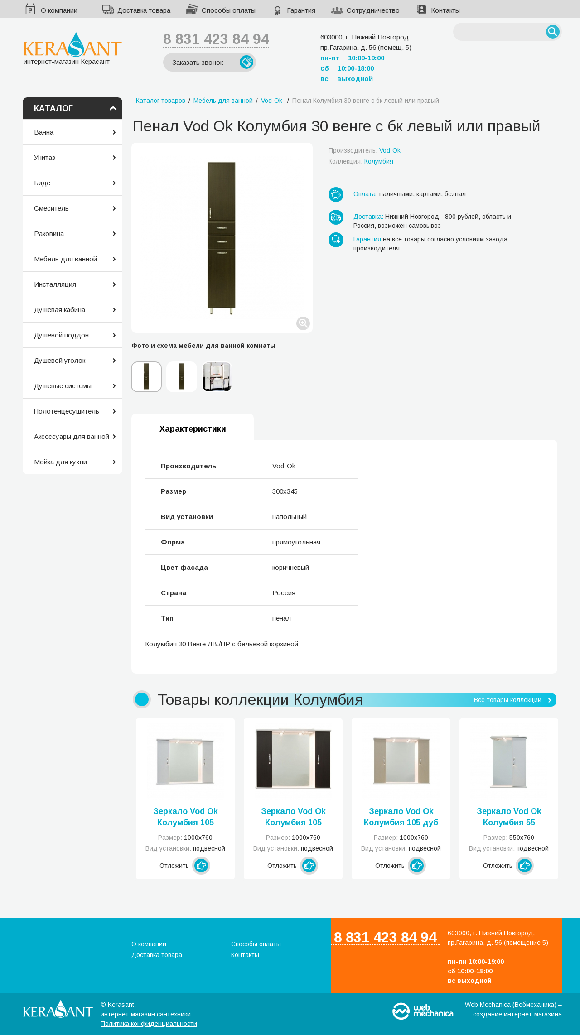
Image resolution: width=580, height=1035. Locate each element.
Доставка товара (143, 10)
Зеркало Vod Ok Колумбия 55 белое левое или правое (508, 817)
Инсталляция (55, 284)
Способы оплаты (229, 10)
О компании (59, 10)
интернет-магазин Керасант (73, 48)
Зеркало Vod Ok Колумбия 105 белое (185, 817)
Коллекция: (361, 161)
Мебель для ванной (65, 259)
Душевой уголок (59, 360)
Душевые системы (63, 386)
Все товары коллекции (507, 699)
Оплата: (365, 193)
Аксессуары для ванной (71, 436)
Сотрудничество (373, 10)
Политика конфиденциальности (149, 1023)
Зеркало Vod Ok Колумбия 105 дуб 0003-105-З (401, 817)
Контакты (445, 10)
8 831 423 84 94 (216, 39)
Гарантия (301, 10)
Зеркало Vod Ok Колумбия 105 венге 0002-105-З (293, 817)
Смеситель (51, 208)
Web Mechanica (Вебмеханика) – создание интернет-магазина (513, 1009)
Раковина (49, 233)
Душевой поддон (61, 335)
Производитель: (365, 150)
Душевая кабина (59, 309)
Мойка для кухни (60, 462)
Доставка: (368, 216)
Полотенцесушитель (66, 411)
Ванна (43, 132)
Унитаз (44, 157)
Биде (42, 183)
